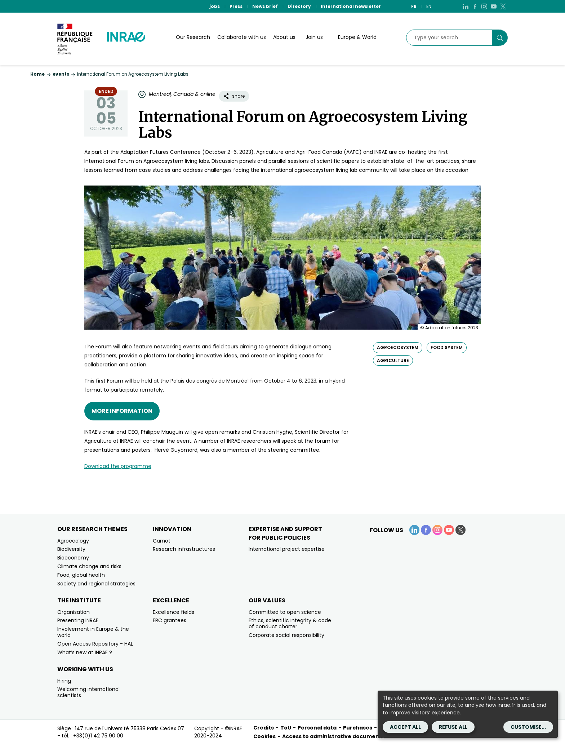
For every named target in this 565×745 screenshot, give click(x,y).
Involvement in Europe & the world (93, 632)
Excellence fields (173, 612)
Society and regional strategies (96, 583)
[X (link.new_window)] (503, 6)
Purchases (357, 727)
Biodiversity (71, 549)
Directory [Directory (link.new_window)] (299, 6)
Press (236, 6)
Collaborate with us (241, 37)
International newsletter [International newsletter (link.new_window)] (351, 6)
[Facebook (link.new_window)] (475, 6)
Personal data (317, 727)
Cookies (264, 736)
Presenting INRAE (77, 620)
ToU (285, 727)
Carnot (161, 540)
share (234, 96)
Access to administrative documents (333, 736)
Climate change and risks (89, 566)
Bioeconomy (73, 557)
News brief (265, 6)
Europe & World (357, 37)
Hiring (64, 680)
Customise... (528, 727)
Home (37, 74)
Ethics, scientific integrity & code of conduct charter (290, 623)
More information (122, 411)
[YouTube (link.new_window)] (493, 6)
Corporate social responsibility (286, 635)
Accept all (405, 727)
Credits (263, 727)
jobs (214, 6)
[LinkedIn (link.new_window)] (465, 6)
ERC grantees (169, 620)
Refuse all (453, 727)
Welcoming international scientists (88, 692)
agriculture (393, 360)
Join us (314, 37)
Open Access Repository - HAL (95, 643)
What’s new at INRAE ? (84, 652)
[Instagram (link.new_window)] (484, 6)
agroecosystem (397, 347)
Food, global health (81, 575)
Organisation (73, 612)
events (61, 74)
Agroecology (73, 540)
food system (447, 347)
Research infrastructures (184, 549)
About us (284, 37)
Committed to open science (285, 612)
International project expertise (287, 549)
